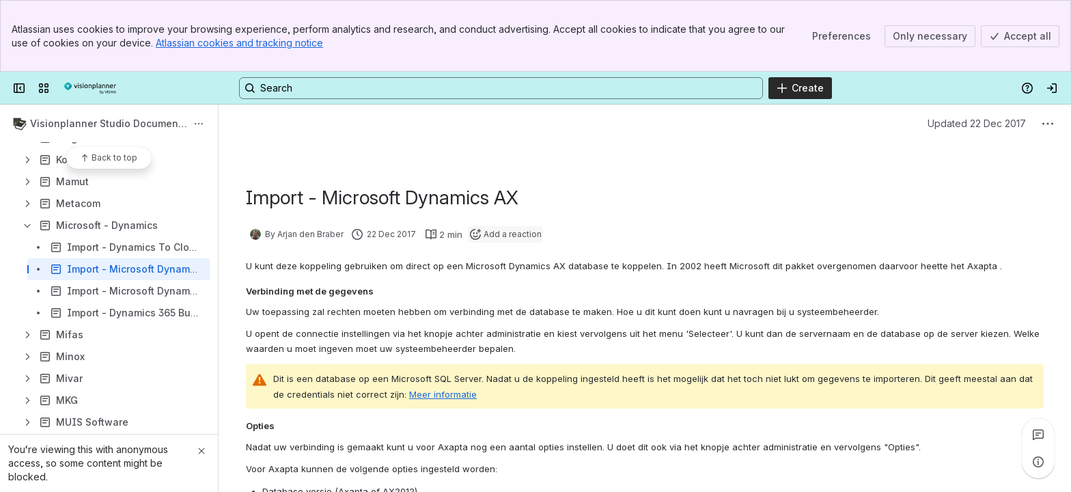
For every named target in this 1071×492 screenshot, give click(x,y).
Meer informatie (443, 394)
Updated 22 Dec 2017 (977, 123)
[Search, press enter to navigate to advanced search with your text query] (501, 88)
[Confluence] (90, 88)
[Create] (800, 88)
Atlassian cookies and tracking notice (239, 43)
